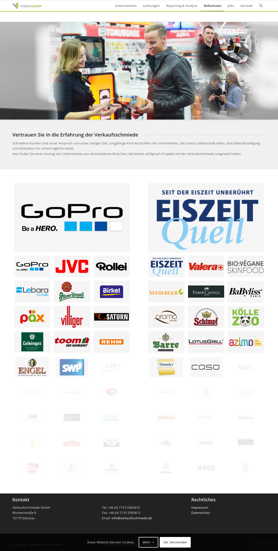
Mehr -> (148, 542)
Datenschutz (200, 512)
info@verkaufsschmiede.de (132, 518)
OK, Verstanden (175, 542)
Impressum (199, 507)
